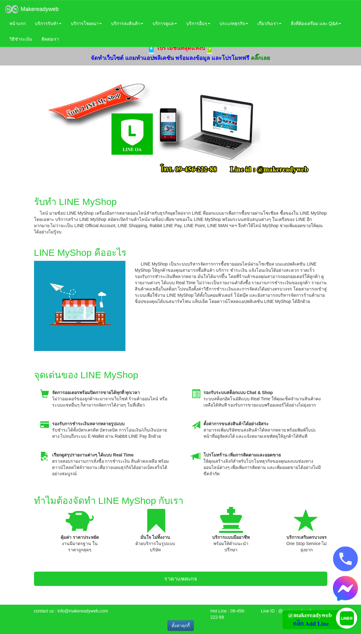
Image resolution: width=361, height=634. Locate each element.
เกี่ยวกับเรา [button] (269, 23)
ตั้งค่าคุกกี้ (181, 625)
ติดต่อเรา (50, 39)
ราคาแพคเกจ (180, 579)
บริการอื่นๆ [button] (198, 23)
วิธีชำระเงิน (20, 39)
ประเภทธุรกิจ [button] (234, 23)
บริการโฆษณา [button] (86, 23)
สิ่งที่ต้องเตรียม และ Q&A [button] (316, 23)
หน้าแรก (17, 23)
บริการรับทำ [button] (48, 23)
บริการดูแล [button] (165, 23)
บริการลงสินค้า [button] (127, 23)
